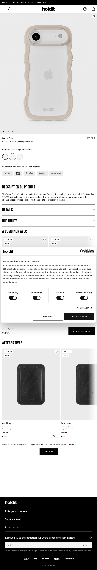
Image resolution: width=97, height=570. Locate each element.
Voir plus (48, 451)
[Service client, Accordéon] (48, 519)
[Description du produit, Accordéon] (48, 187)
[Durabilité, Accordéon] (48, 221)
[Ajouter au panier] (54, 436)
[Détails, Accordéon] (48, 210)
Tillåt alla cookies (79, 316)
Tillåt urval (48, 316)
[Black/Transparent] (5, 157)
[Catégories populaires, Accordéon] (48, 511)
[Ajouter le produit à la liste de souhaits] (94, 16)
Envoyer (86, 545)
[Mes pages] (85, 9)
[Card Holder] (31, 384)
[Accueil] (4, 444)
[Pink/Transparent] (20, 157)
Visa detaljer (82, 308)
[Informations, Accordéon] (48, 527)
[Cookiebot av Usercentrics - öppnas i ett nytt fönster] (82, 251)
